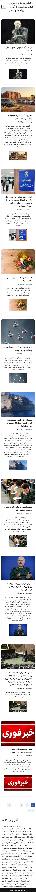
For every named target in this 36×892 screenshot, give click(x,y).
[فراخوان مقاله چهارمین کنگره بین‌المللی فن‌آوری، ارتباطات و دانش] (22, 6)
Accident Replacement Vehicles (13, 886)
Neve (24, 890)
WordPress (13, 890)
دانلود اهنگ (26, 853)
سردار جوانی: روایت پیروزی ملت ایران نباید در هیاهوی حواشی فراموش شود (18, 587)
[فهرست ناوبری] (3, 6)
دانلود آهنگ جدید (11, 837)
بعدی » (31, 810)
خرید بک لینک (14, 845)
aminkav (28, 54)
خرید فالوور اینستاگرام (14, 843)
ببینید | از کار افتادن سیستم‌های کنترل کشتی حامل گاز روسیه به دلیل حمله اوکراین (19, 423)
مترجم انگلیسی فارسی (9, 881)
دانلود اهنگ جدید (25, 829)
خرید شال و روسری (17, 848)
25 (9, 805)
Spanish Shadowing (17, 851)
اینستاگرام (20, 856)
